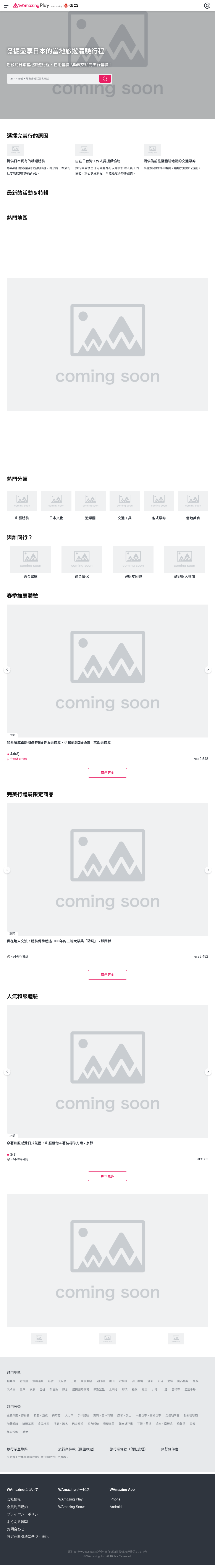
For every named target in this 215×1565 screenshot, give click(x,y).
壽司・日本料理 (103, 1417)
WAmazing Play (70, 1499)
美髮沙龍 (12, 1433)
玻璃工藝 (28, 1425)
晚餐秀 (181, 1425)
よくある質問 (17, 1522)
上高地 (113, 1391)
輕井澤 (11, 1383)
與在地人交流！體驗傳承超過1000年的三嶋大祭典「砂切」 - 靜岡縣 (59, 943)
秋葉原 (123, 1383)
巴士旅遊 (77, 1425)
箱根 (134, 1391)
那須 (125, 1391)
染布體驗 (93, 1425)
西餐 (192, 1425)
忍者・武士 (124, 1417)
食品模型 (43, 1425)
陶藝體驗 (12, 1425)
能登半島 (190, 1391)
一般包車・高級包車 (148, 1417)
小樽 (154, 1391)
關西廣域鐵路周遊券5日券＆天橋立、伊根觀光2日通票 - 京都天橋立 (59, 744)
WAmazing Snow (71, 1507)
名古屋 (24, 1383)
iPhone (115, 1499)
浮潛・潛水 (61, 1425)
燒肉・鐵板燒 (164, 1425)
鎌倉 (65, 1391)
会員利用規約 (17, 1507)
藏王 (144, 1391)
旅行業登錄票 (17, 1451)
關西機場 (183, 1383)
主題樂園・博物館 (18, 1417)
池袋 (170, 1383)
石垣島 (54, 1391)
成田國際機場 (80, 1391)
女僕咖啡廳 (172, 1417)
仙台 (160, 1383)
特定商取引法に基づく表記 (27, 1536)
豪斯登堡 (99, 1391)
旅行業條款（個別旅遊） (129, 1451)
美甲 (25, 1433)
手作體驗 (83, 1417)
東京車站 (86, 1383)
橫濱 (32, 1391)
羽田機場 (137, 1383)
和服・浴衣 (41, 1417)
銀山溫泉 (38, 1383)
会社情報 (14, 1499)
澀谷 (42, 1391)
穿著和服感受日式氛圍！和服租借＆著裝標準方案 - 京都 (50, 1145)
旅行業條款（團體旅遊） (77, 1451)
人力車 (69, 1417)
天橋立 (11, 1391)
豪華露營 (109, 1425)
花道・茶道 (144, 1425)
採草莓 (56, 1417)
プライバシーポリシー (24, 1514)
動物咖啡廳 (191, 1417)
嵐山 (112, 1383)
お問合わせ (15, 1529)
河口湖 (100, 1383)
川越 (164, 1391)
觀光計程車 (126, 1425)
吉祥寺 (176, 1391)
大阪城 (62, 1383)
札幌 (196, 1383)
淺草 (150, 1383)
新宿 (51, 1383)
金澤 (22, 1391)
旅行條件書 (169, 1451)
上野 (73, 1383)
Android (116, 1507)
